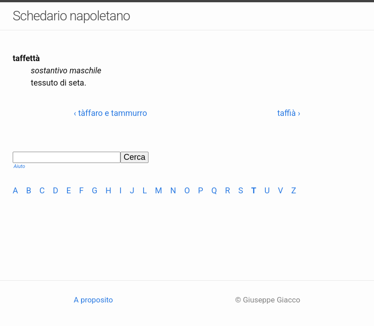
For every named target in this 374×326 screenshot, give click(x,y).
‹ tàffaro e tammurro (110, 113)
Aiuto (19, 166)
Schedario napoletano (71, 16)
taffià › (288, 113)
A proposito (93, 299)
